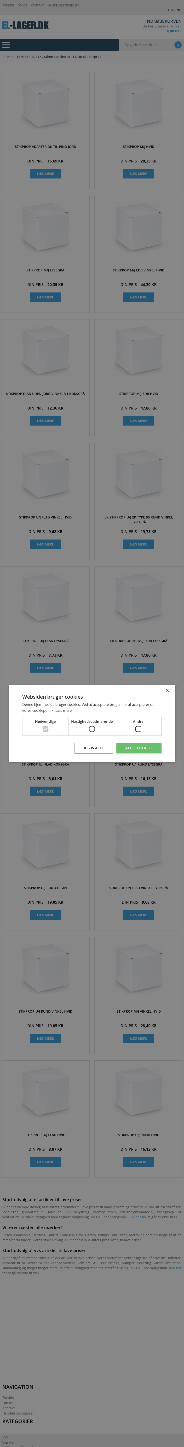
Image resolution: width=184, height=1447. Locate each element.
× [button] (167, 690)
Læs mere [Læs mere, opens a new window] (63, 710)
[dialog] (92, 723)
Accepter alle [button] (138, 748)
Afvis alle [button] (94, 748)
